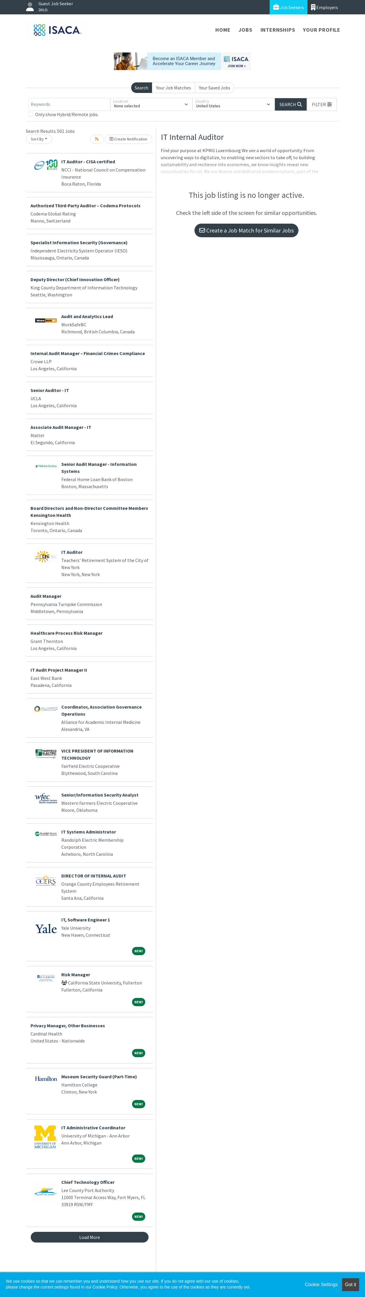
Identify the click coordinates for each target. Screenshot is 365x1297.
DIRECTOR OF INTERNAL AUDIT (93, 876)
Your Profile (321, 29)
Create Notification (128, 139)
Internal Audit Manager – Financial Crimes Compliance (88, 353)
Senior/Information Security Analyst (99, 795)
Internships (278, 29)
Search (141, 88)
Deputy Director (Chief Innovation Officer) (75, 279)
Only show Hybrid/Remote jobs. (67, 114)
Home (222, 29)
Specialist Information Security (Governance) (79, 242)
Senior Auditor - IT (50, 390)
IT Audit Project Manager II (59, 670)
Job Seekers (288, 7)
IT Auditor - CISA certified (88, 161)
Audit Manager (46, 596)
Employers (324, 7)
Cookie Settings (321, 1284)
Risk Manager (75, 974)
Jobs (245, 29)
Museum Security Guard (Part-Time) (99, 1076)
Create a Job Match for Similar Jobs (246, 230)
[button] (322, 104)
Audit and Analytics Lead (87, 316)
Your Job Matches (173, 88)
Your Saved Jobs (214, 88)
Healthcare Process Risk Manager (66, 633)
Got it (350, 1284)
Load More (89, 1237)
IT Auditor (71, 552)
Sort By (37, 139)
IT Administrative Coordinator (93, 1127)
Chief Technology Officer (87, 1182)
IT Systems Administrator (88, 832)
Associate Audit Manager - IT (61, 427)
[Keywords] (69, 104)
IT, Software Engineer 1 (85, 920)
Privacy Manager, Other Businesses (68, 1025)
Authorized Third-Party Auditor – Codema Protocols (86, 205)
